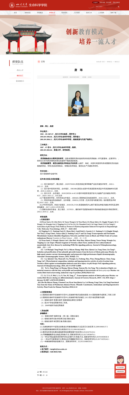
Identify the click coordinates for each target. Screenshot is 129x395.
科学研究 (64, 12)
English (95, 2)
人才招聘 (101, 12)
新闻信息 (28, 12)
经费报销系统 (120, 371)
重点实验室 (116, 2)
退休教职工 (20, 81)
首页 (15, 12)
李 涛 (45, 375)
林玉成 (45, 372)
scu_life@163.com (71, 388)
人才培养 (77, 12)
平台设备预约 (120, 367)
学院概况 (40, 12)
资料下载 (113, 12)
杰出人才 (20, 70)
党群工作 (89, 12)
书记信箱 (108, 2)
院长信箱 (102, 2)
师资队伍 (52, 12)
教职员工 (20, 76)
